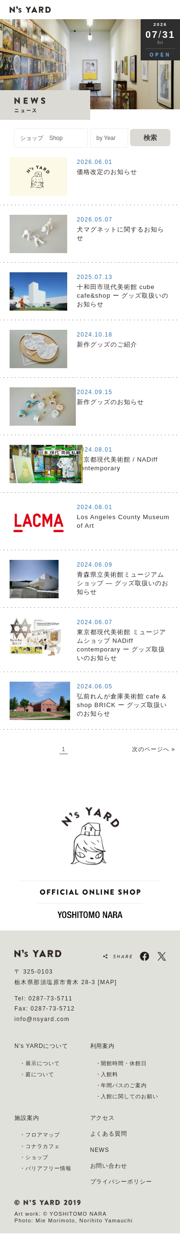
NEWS (99, 1150)
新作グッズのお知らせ (110, 402)
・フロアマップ (40, 1135)
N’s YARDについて (41, 1046)
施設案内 (26, 1118)
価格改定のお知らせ (107, 171)
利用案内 (102, 1046)
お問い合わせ (109, 1165)
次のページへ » (153, 749)
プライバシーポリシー (121, 1181)
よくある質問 (109, 1133)
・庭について (37, 1074)
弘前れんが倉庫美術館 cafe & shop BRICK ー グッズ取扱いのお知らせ (122, 705)
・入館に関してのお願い (127, 1096)
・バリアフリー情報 (46, 1168)
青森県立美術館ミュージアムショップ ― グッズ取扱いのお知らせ (122, 583)
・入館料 (107, 1074)
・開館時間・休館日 (121, 1063)
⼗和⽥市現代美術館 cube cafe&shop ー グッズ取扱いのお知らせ (122, 295)
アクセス (102, 1118)
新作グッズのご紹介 (107, 344)
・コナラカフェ (40, 1146)
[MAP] (107, 982)
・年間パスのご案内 (121, 1085)
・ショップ (34, 1157)
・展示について (40, 1063)
